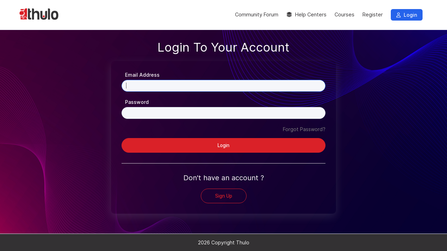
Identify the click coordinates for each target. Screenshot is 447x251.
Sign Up (223, 196)
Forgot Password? (304, 129)
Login (406, 15)
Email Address (142, 75)
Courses (344, 15)
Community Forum (256, 15)
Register (372, 15)
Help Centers (306, 15)
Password (137, 102)
